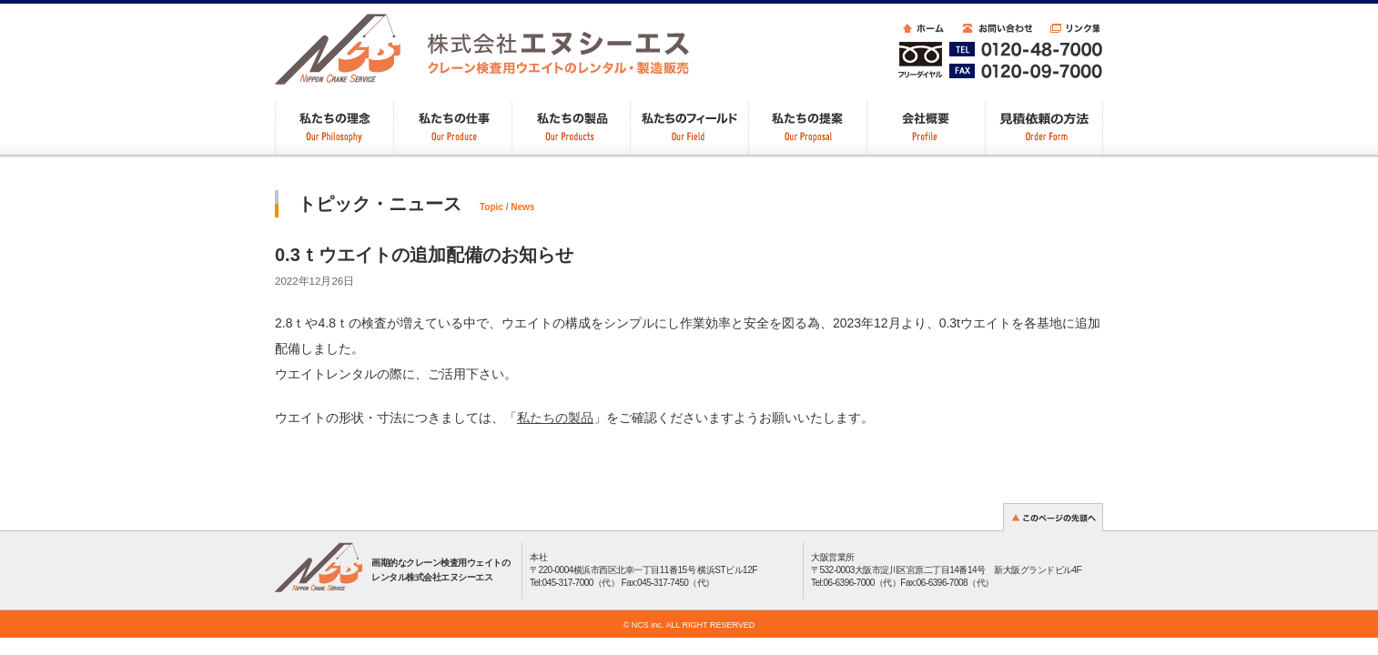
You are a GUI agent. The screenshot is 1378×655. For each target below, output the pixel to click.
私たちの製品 (555, 417)
